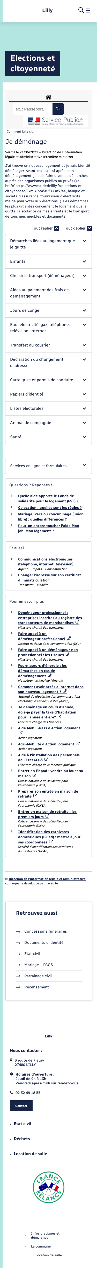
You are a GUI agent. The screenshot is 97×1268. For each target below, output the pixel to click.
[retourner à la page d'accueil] (47, 10)
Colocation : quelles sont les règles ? (50, 507)
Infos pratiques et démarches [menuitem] (45, 1235)
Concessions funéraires (41, 931)
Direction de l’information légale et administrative (47, 879)
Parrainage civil (34, 976)
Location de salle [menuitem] (28, 1153)
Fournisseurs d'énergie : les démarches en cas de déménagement (42, 670)
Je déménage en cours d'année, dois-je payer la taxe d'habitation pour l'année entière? (47, 712)
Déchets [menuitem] (20, 1138)
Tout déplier (78, 228)
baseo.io (52, 883)
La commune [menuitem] (41, 1246)
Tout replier (45, 228)
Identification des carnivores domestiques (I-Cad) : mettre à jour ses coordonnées (49, 837)
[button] (48, 244)
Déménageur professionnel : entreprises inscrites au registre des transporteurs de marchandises (50, 618)
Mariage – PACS (34, 964)
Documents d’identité (39, 942)
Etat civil (28, 953)
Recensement (32, 987)
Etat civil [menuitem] (20, 1123)
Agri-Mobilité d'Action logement (49, 744)
